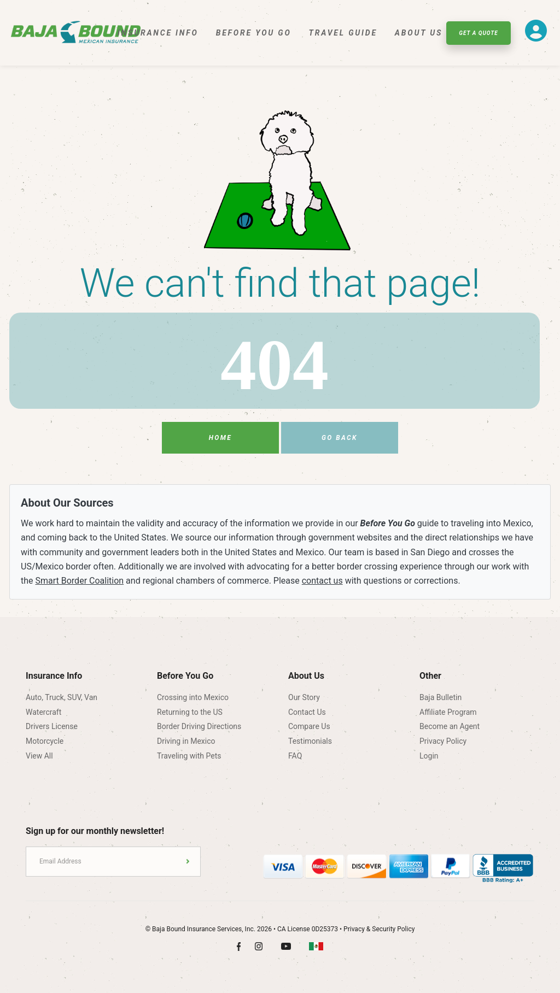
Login (429, 755)
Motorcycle (44, 741)
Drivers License (52, 726)
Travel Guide (343, 32)
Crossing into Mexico (193, 697)
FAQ (295, 755)
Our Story (304, 697)
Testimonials (310, 741)
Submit (188, 861)
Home (220, 438)
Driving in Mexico (186, 741)
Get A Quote (478, 33)
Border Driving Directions (199, 726)
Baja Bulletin (440, 697)
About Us (418, 32)
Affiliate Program (448, 712)
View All (39, 755)
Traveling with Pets (189, 755)
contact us (322, 580)
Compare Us (309, 726)
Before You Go (253, 32)
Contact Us (307, 712)
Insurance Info (158, 32)
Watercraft (43, 712)
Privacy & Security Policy (379, 929)
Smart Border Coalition (80, 580)
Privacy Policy (442, 741)
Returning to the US (190, 712)
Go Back (340, 438)
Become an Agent (449, 726)
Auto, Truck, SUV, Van (61, 697)
